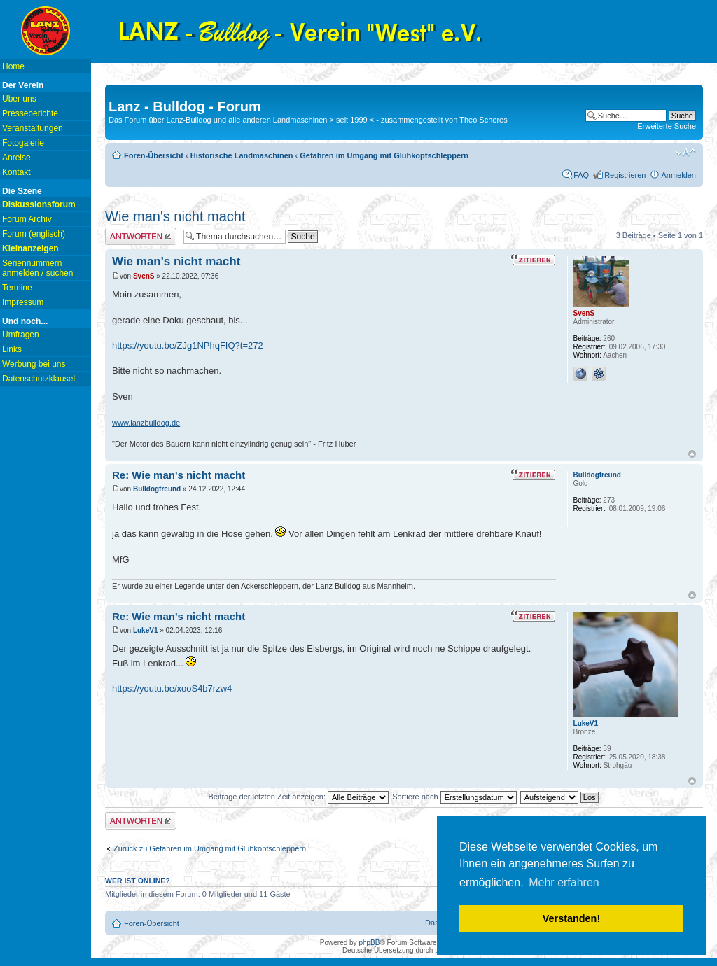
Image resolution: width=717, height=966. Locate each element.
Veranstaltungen (32, 128)
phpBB (369, 942)
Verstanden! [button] (571, 918)
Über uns (19, 99)
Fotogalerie (23, 143)
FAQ (581, 175)
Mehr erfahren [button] (564, 882)
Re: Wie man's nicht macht (178, 475)
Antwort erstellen (140, 236)
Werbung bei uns (34, 364)
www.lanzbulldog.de (146, 423)
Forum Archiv (27, 219)
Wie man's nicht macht (175, 216)
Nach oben (692, 454)
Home (13, 66)
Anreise (16, 157)
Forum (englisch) (33, 234)
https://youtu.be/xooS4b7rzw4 (172, 688)
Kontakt (16, 172)
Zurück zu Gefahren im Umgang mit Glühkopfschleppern (209, 848)
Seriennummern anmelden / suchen (37, 268)
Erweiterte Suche (666, 126)
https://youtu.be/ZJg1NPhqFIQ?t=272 (187, 345)
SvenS (144, 276)
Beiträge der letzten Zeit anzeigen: (298, 796)
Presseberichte (30, 113)
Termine (17, 288)
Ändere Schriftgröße (686, 152)
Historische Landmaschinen (241, 155)
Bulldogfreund (157, 489)
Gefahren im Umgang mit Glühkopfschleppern (384, 155)
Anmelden (678, 175)
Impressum (22, 302)
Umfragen (20, 335)
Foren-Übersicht (153, 155)
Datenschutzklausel (38, 379)
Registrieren (625, 175)
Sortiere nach (454, 796)
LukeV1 (145, 630)
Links (12, 349)
